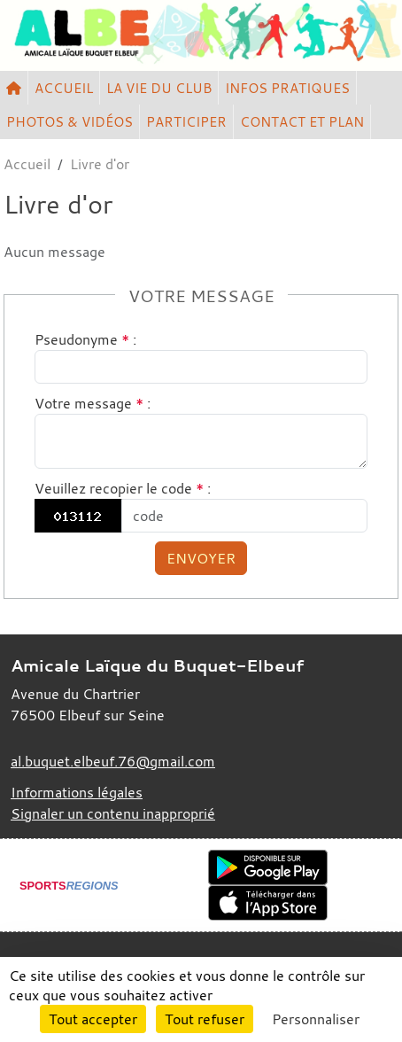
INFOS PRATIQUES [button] (287, 88)
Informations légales (77, 792)
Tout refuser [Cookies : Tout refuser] (204, 1019)
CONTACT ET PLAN (302, 121)
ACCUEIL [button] (64, 88)
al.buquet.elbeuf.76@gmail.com (113, 761)
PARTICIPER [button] (186, 121)
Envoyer (201, 558)
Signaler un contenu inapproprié (113, 813)
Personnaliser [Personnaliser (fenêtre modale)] (315, 1019)
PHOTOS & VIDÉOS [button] (69, 121)
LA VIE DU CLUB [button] (159, 88)
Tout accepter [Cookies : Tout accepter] (93, 1019)
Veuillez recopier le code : (123, 488)
